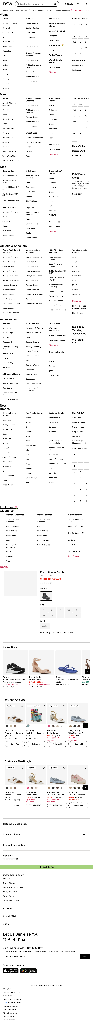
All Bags (6, 323)
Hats (27, 360)
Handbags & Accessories (11, 545)
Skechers (52, 210)
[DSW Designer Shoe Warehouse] (8, 3)
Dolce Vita (6, 438)
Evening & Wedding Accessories (79, 351)
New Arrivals (54, 67)
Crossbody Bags (8, 342)
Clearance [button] (78, 10)
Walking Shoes (31, 81)
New (51, 10)
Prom (51, 50)
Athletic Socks (8, 378)
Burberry (52, 431)
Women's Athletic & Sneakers (11, 251)
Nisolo (51, 468)
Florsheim (53, 128)
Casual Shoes (7, 32)
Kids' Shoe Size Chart (10, 200)
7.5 (80, 36)
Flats (4, 55)
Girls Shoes (31, 170)
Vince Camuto (8, 485)
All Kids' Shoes (9, 207)
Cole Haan (53, 119)
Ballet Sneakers (8, 261)
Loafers (5, 65)
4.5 (80, 24)
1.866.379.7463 (10, 891)
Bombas (52, 366)
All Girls (71, 544)
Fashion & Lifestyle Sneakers (33, 66)
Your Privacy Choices (12, 1002)
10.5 (80, 47)
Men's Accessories (57, 335)
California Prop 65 (9, 1016)
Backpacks (6, 328)
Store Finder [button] (8, 896)
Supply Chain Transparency (12, 999)
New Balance (54, 196)
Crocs (51, 124)
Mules (4, 69)
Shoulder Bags (8, 362)
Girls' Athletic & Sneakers (55, 258)
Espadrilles (6, 51)
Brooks (51, 114)
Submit (85, 956)
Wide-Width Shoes (9, 156)
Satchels (5, 358)
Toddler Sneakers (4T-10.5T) (57, 272)
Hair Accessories (32, 355)
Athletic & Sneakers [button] (28, 10)
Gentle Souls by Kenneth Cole (55, 441)
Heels (4, 60)
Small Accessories (33, 374)
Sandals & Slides (44, 544)
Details (73, 951)
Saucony (29, 468)
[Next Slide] (87, 671)
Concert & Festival (57, 30)
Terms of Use (7, 996)
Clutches (5, 337)
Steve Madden (8, 475)
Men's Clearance (44, 514)
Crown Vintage (78, 427)
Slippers (5, 83)
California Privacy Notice (11, 992)
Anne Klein (6, 420)
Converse (52, 187)
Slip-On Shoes (31, 201)
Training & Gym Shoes (11, 303)
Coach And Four (78, 422)
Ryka (28, 464)
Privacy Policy (7, 989)
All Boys (71, 540)
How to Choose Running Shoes (79, 307)
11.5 (74, 53)
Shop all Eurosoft (47, 575)
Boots (4, 114)
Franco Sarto (7, 448)
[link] (15, 682)
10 (75, 47)
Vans (28, 482)
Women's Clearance (15, 514)
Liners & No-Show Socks (9, 393)
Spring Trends (55, 55)
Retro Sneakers (8, 289)
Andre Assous (54, 417)
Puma (51, 205)
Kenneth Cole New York (56, 448)
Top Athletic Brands (34, 413)
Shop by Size (8, 170)
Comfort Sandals (32, 28)
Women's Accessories (54, 329)
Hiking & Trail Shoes (10, 275)
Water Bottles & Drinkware (32, 389)
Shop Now (77, 214)
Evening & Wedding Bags (10, 347)
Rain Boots (6, 230)
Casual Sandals (32, 23)
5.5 (74, 30)
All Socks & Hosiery (11, 373)
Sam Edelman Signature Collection (80, 441)
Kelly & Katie (77, 431)
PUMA (74, 285)
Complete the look (78, 361)
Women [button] (5, 10)
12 (80, 53)
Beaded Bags (7, 332)
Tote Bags (6, 367)
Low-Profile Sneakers (10, 280)
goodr (51, 370)
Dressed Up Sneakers (34, 137)
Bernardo (52, 427)
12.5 (80, 127)
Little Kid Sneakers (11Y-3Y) (56, 278)
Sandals (5, 79)
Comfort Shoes (8, 42)
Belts (28, 337)
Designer (53, 35)
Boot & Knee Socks (10, 383)
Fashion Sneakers (9, 271)
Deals (86, 10)
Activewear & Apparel (34, 328)
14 (80, 133)
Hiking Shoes (7, 137)
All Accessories (32, 323)
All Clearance (74, 551)
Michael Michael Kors (57, 463)
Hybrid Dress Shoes (33, 142)
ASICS (74, 261)
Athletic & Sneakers (10, 23)
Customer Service (11, 900)
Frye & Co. (6, 452)
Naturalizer (6, 466)
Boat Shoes (7, 110)
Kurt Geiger (53, 454)
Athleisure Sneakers (10, 257)
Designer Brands (56, 413)
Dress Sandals (31, 32)
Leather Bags (7, 353)
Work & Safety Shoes (55, 61)
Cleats (5, 226)
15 (86, 133)
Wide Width (77, 65)
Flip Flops (29, 42)
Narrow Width (78, 60)
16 (75, 139)
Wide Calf (76, 70)
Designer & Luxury (33, 342)
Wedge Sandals (32, 46)
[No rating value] (45, 583)
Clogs (4, 37)
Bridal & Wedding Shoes (57, 24)
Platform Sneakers (9, 285)
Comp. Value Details (9, 1010)
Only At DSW (78, 413)
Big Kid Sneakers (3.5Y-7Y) (56, 285)
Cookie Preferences (9, 1020)
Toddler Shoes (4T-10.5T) (9, 181)
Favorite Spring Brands (9, 414)
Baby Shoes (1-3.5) (10, 175)
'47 (50, 356)
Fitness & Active (32, 351)
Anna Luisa (76, 417)
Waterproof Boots (9, 151)
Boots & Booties (8, 28)
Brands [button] (58, 10)
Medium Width (78, 150)
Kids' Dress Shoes (78, 196)
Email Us (7, 878)
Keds (28, 436)
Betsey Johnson (8, 424)
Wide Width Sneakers (10, 312)
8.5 (74, 42)
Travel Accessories (33, 383)
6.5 (86, 30)
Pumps (5, 74)
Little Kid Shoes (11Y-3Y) (10, 188)
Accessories (54, 18)
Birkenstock (53, 110)
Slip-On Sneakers (32, 76)
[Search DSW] (37, 4)
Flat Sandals (30, 37)
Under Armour (31, 477)
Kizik (28, 440)
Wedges (5, 88)
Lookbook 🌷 (67, 10)
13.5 (74, 133)
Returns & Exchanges (13, 887)
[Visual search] (56, 4)
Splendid (52, 473)
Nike (51, 133)
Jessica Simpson (9, 457)
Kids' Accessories (57, 340)
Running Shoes (32, 72)
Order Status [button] (9, 883)
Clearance (53, 72)
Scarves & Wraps (32, 365)
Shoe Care (30, 369)
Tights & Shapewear (10, 399)
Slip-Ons (5, 146)
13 (86, 53)
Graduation (54, 40)
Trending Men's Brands (56, 99)
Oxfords (29, 151)
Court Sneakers (32, 60)
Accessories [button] (43, 10)
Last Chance (73, 556)
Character (6, 221)
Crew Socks (7, 388)
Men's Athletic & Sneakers (33, 251)
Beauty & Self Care (33, 332)
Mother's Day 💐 (56, 45)
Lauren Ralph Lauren (57, 459)
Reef (51, 137)
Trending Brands (56, 352)
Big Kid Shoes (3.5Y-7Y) (10, 195)
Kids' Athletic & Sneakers (56, 251)
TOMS (4, 480)
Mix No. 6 (76, 436)
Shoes (5, 18)
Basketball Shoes (32, 261)
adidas (51, 105)
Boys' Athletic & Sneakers (55, 265)
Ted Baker (53, 477)
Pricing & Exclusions (10, 1013)
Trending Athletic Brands (79, 251)
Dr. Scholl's (6, 443)
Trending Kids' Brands (55, 172)
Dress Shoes (7, 46)
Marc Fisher (7, 461)
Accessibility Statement (11, 1006)
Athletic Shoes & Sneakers (33, 54)
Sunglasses (30, 379)
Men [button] (11, 10)
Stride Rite (53, 215)
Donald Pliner (54, 436)
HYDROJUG (54, 375)
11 (86, 47)
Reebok (75, 289)
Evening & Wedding (33, 346)
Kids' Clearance (75, 514)
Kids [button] (17, 10)
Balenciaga (53, 422)
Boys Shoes (31, 207)
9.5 (86, 42)
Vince (51, 482)
